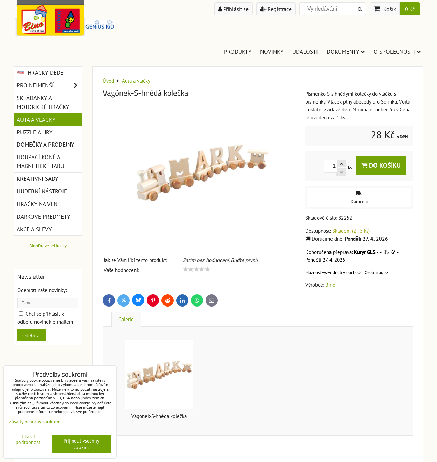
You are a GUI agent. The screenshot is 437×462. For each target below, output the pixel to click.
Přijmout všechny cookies (81, 443)
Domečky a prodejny (45, 144)
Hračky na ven (37, 204)
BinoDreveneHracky (48, 246)
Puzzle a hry (34, 132)
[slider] (196, 269)
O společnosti (397, 51)
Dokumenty (346, 51)
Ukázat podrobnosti (29, 439)
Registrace (276, 8)
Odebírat (31, 335)
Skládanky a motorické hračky (43, 102)
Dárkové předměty (43, 216)
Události (305, 51)
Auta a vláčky (36, 119)
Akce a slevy (34, 229)
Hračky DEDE (40, 72)
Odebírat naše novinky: (42, 290)
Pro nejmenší (49, 85)
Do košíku (381, 165)
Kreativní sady (37, 178)
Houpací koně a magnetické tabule (43, 161)
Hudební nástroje (42, 191)
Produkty (237, 51)
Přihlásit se (233, 8)
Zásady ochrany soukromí (35, 421)
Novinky (271, 51)
